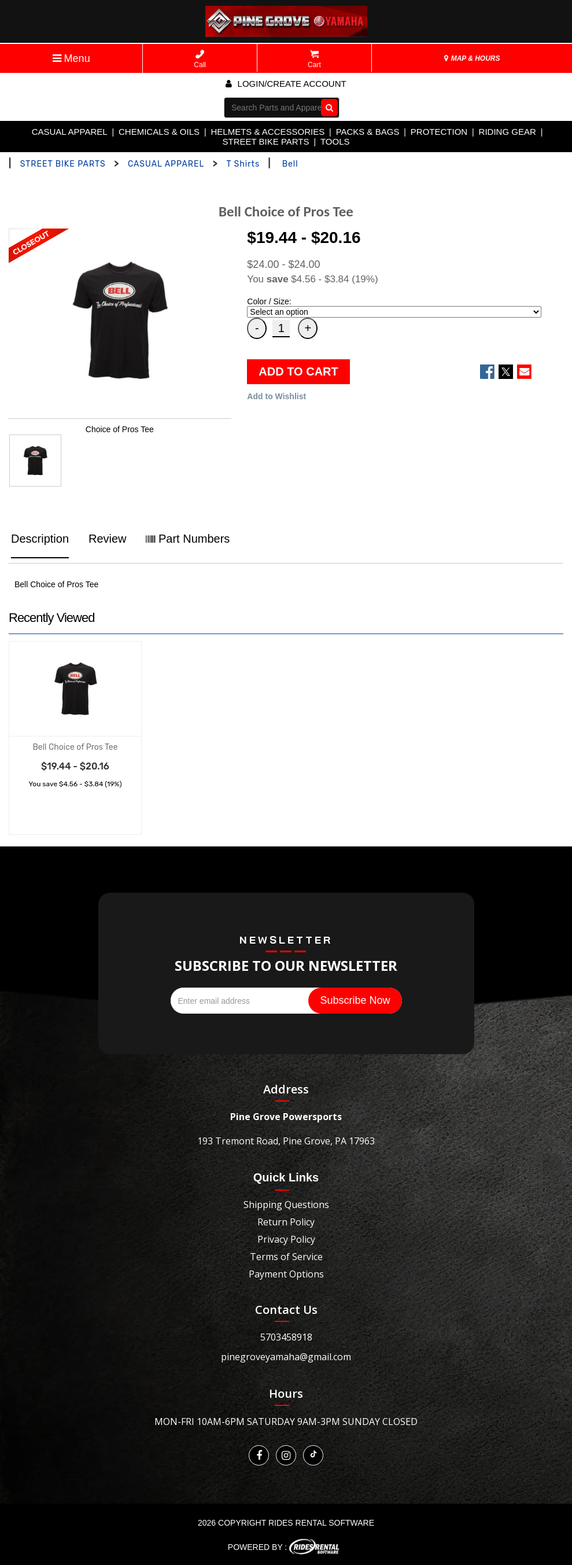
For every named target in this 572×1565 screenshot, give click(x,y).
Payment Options (286, 1274)
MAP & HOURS (472, 58)
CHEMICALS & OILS (159, 132)
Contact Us (286, 1309)
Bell (290, 164)
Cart (314, 59)
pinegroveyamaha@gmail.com (286, 1356)
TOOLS (335, 141)
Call (200, 59)
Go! (327, 107)
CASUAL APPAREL (70, 132)
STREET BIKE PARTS (265, 141)
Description (40, 538)
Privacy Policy (286, 1239)
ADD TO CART (298, 371)
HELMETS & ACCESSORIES (267, 132)
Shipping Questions (286, 1204)
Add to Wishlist (276, 396)
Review (107, 538)
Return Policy (286, 1222)
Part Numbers (188, 538)
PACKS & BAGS (368, 132)
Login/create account (286, 84)
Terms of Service (286, 1256)
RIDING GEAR (507, 132)
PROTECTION (439, 132)
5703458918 (286, 1337)
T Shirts (243, 164)
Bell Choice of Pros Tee (74, 747)
